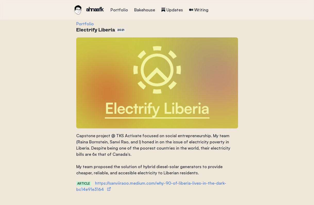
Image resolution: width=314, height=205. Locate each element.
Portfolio (119, 9)
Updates (172, 9)
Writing (198, 9)
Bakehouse (144, 9)
